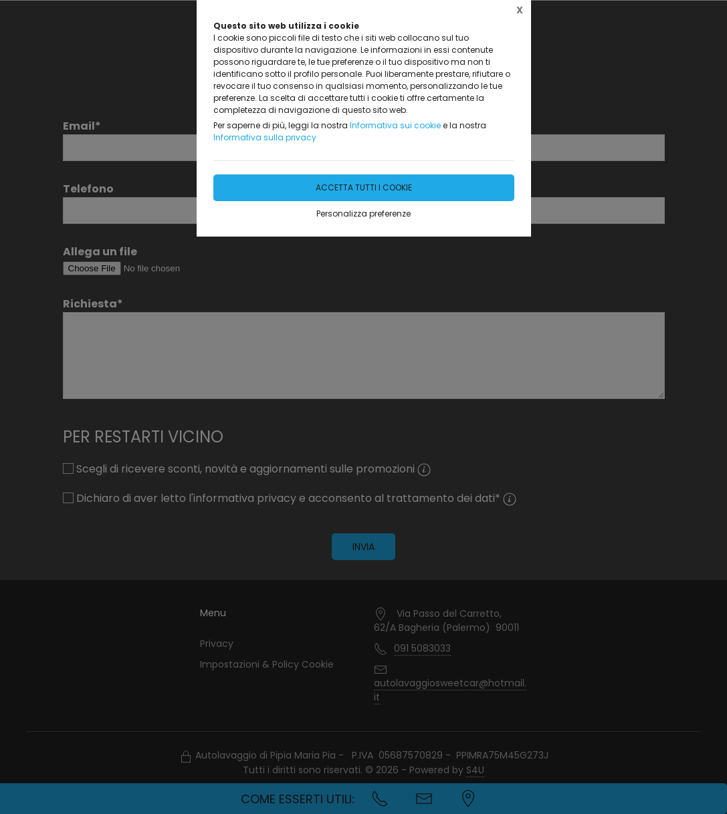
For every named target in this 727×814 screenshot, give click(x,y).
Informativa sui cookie (395, 125)
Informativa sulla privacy (264, 137)
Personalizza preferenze (363, 213)
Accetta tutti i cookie (364, 187)
